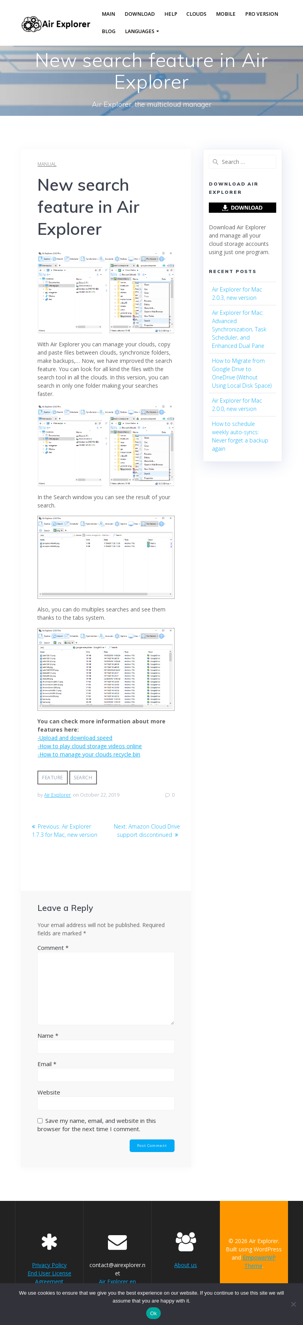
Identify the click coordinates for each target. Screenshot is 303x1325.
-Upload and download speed (74, 737)
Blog (108, 31)
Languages (139, 31)
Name (47, 1035)
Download (140, 14)
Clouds (196, 14)
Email (46, 1064)
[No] (293, 1304)
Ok (153, 1313)
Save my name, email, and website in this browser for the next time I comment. (96, 1125)
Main (108, 14)
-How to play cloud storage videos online (89, 746)
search (83, 777)
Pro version (261, 14)
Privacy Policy (49, 1265)
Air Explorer (57, 795)
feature (52, 777)
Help (170, 14)
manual (46, 164)
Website (48, 1092)
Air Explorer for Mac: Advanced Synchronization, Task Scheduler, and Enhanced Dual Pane (239, 329)
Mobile (226, 14)
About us (185, 1265)
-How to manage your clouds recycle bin (88, 754)
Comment (53, 947)
